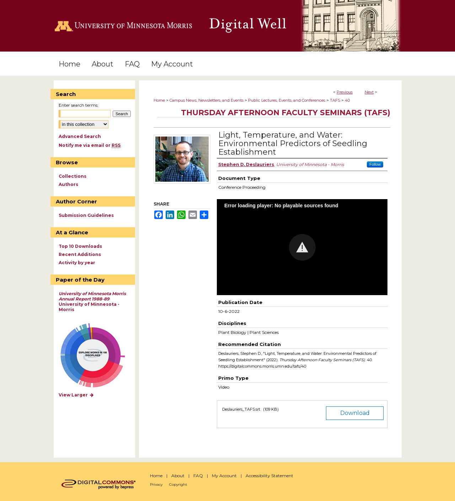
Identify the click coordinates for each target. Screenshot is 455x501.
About (177, 475)
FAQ (198, 475)
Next (369, 92)
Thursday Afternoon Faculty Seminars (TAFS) (285, 112)
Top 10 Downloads (80, 246)
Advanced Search (80, 136)
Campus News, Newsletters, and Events (206, 100)
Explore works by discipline (97, 355)
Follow (375, 164)
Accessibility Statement (269, 475)
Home (159, 100)
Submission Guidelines (86, 215)
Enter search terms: (78, 105)
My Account (224, 475)
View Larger (76, 395)
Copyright (178, 484)
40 (347, 100)
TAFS (335, 100)
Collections (72, 176)
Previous (345, 92)
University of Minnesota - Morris (92, 301)
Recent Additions (80, 254)
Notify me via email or (90, 145)
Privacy (156, 484)
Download (355, 413)
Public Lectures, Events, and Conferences (286, 100)
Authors (68, 184)
